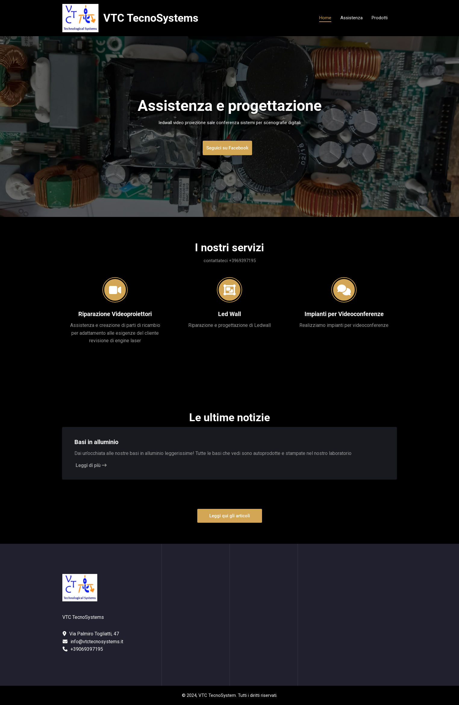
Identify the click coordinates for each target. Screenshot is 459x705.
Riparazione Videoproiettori (115, 314)
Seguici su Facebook (227, 148)
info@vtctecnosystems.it (96, 641)
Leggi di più (91, 465)
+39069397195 (86, 649)
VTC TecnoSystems (150, 18)
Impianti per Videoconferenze (344, 314)
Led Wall (229, 314)
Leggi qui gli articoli (229, 516)
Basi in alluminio (96, 442)
